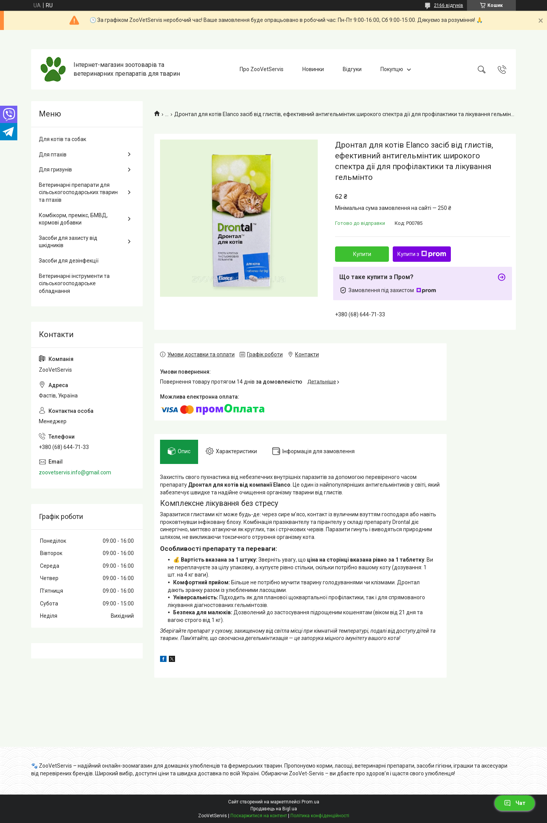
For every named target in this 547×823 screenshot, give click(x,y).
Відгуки (352, 69)
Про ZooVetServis (262, 69)
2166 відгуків (448, 5)
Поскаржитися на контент (258, 815)
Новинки (313, 69)
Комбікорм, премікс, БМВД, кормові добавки (73, 219)
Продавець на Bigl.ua (273, 808)
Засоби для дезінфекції (68, 261)
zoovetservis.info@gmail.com (75, 472)
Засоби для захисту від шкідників (68, 242)
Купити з (421, 254)
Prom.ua (310, 802)
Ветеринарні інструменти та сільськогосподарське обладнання (74, 283)
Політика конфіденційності (319, 815)
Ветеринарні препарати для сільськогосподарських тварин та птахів (78, 192)
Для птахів (53, 154)
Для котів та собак (62, 139)
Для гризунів (55, 169)
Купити (362, 254)
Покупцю (391, 69)
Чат (514, 803)
